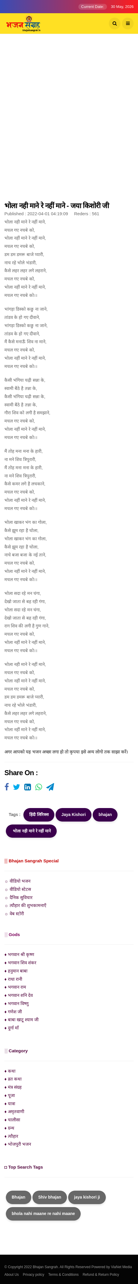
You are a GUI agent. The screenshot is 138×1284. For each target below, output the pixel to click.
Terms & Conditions (63, 1275)
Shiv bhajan (49, 1197)
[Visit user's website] (6, 787)
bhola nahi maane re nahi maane (43, 1213)
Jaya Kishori (73, 814)
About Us (11, 1275)
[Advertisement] (69, 120)
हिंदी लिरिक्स (39, 814)
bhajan (105, 814)
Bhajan (18, 1197)
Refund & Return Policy (101, 1275)
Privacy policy (33, 1275)
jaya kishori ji (87, 1197)
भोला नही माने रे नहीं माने (31, 831)
